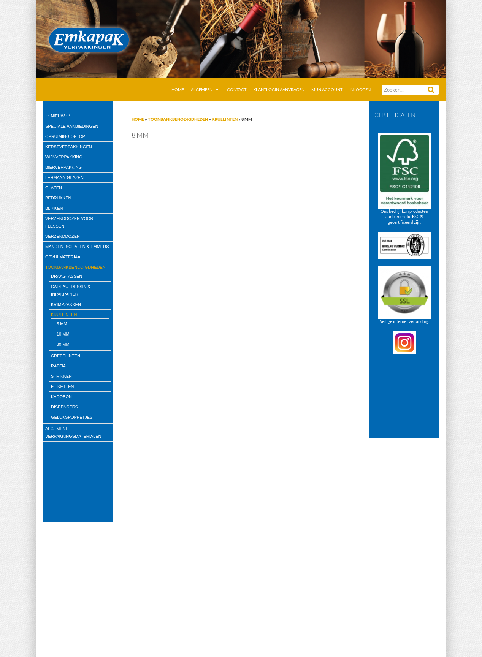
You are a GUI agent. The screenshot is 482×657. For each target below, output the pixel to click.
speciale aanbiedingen (71, 126)
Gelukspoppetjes (71, 417)
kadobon (61, 396)
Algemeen (201, 89)
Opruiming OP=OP (65, 136)
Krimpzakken (66, 304)
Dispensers (64, 407)
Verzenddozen (62, 236)
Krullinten (225, 119)
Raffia (58, 366)
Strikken (61, 376)
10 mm (63, 334)
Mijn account (326, 89)
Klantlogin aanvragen (278, 89)
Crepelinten (65, 355)
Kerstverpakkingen (68, 146)
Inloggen (360, 89)
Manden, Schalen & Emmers (77, 246)
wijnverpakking (63, 157)
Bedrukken (58, 198)
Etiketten (62, 386)
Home (177, 89)
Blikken (54, 208)
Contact (236, 89)
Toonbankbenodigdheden (178, 119)
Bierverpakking (63, 167)
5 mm (62, 323)
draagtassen (66, 276)
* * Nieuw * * (57, 116)
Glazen (53, 187)
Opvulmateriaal (64, 257)
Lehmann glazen (64, 177)
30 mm (63, 344)
